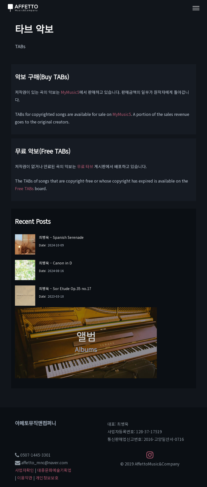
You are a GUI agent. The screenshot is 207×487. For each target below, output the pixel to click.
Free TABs (24, 188)
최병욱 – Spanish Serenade (61, 237)
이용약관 (24, 478)
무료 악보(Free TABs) (42, 151)
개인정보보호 (47, 478)
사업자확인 (24, 470)
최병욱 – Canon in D (55, 262)
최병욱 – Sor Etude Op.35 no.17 (65, 288)
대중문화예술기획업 (54, 470)
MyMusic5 (70, 92)
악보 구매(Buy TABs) (42, 76)
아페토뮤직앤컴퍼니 (35, 423)
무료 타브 (85, 166)
